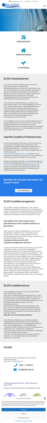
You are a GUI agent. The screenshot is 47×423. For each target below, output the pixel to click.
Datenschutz (24, 421)
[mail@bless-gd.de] (16, 369)
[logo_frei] (12, 6)
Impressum (30, 421)
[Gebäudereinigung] (23, 50)
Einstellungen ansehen (23, 417)
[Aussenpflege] (23, 63)
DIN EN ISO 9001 (9, 154)
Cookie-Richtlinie (18, 421)
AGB (27, 383)
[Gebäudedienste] (23, 37)
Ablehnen (23, 413)
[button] (45, 398)
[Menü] (45, 6)
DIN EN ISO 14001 (24, 154)
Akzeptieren (23, 409)
